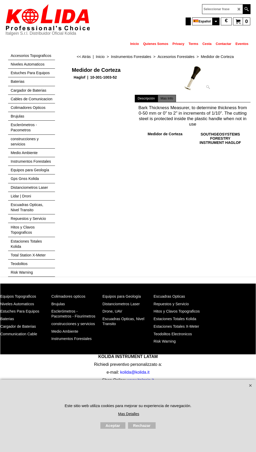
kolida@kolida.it (134, 372)
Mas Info (167, 98)
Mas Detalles (128, 414)
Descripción (146, 98)
